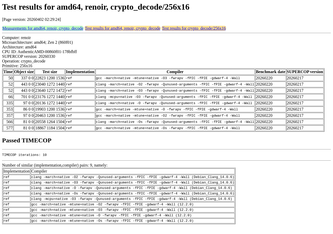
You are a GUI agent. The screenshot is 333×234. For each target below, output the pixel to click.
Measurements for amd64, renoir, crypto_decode (42, 28)
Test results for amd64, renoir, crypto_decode (122, 28)
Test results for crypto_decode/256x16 (194, 28)
